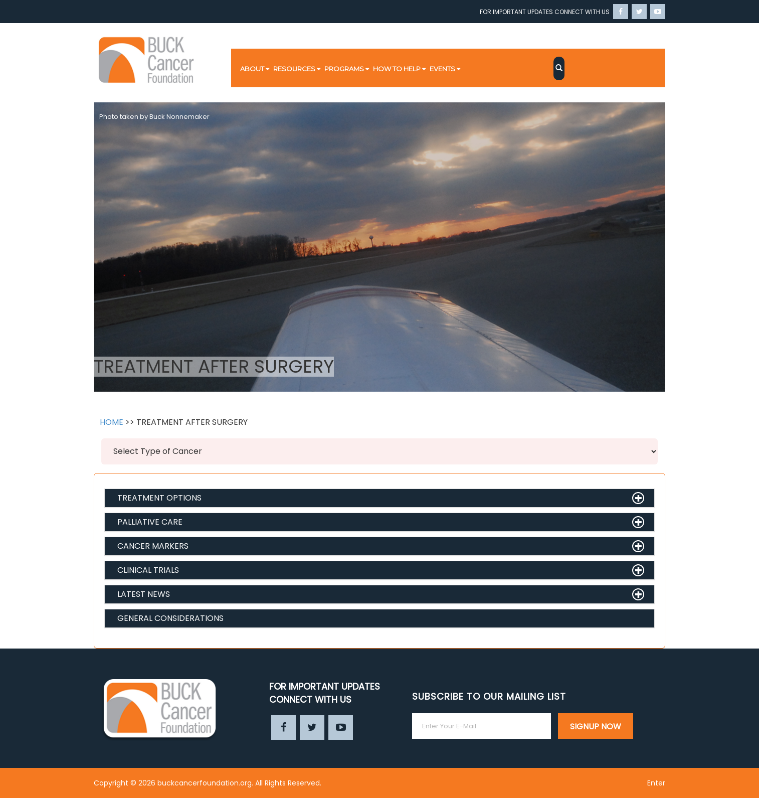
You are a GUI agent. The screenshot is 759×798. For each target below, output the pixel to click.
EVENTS (442, 69)
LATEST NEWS (143, 594)
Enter (656, 783)
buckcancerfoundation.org (204, 783)
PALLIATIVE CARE (149, 522)
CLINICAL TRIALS (148, 570)
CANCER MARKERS (152, 546)
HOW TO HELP (397, 69)
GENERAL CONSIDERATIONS (170, 618)
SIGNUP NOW (595, 726)
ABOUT (252, 69)
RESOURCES (294, 69)
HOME (111, 422)
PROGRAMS (344, 69)
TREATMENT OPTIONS (159, 498)
